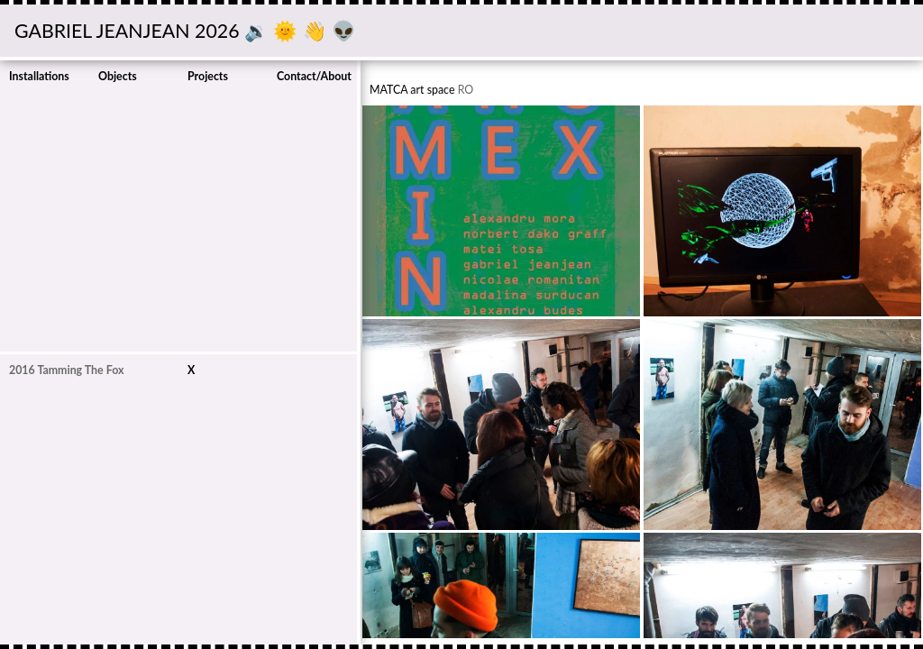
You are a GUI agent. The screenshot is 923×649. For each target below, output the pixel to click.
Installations (39, 76)
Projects (207, 76)
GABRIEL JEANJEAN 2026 (129, 30)
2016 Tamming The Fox (66, 370)
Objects (117, 76)
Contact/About (314, 76)
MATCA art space (412, 89)
